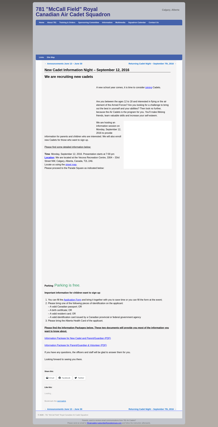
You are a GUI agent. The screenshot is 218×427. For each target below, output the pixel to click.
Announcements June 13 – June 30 (63, 63)
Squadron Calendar (137, 22)
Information (107, 22)
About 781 (51, 22)
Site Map (51, 57)
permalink (61, 401)
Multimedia (120, 22)
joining (148, 87)
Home (41, 22)
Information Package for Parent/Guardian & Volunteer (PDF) (76, 345)
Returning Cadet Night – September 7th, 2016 (152, 63)
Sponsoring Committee (88, 22)
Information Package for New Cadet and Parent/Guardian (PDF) (78, 338)
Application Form (72, 300)
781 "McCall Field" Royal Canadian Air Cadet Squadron (73, 11)
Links (41, 57)
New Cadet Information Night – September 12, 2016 (87, 70)
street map (70, 164)
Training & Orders (67, 22)
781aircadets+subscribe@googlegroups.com (104, 423)
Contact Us (154, 22)
